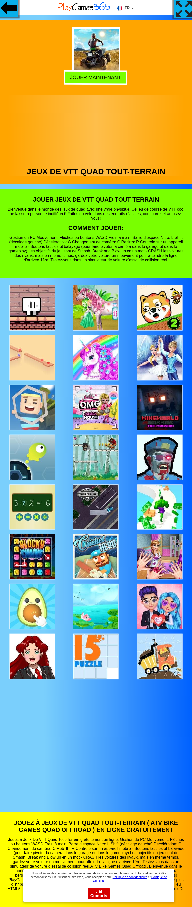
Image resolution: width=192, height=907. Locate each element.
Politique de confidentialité (130, 877)
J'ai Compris (98, 893)
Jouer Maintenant (96, 77)
